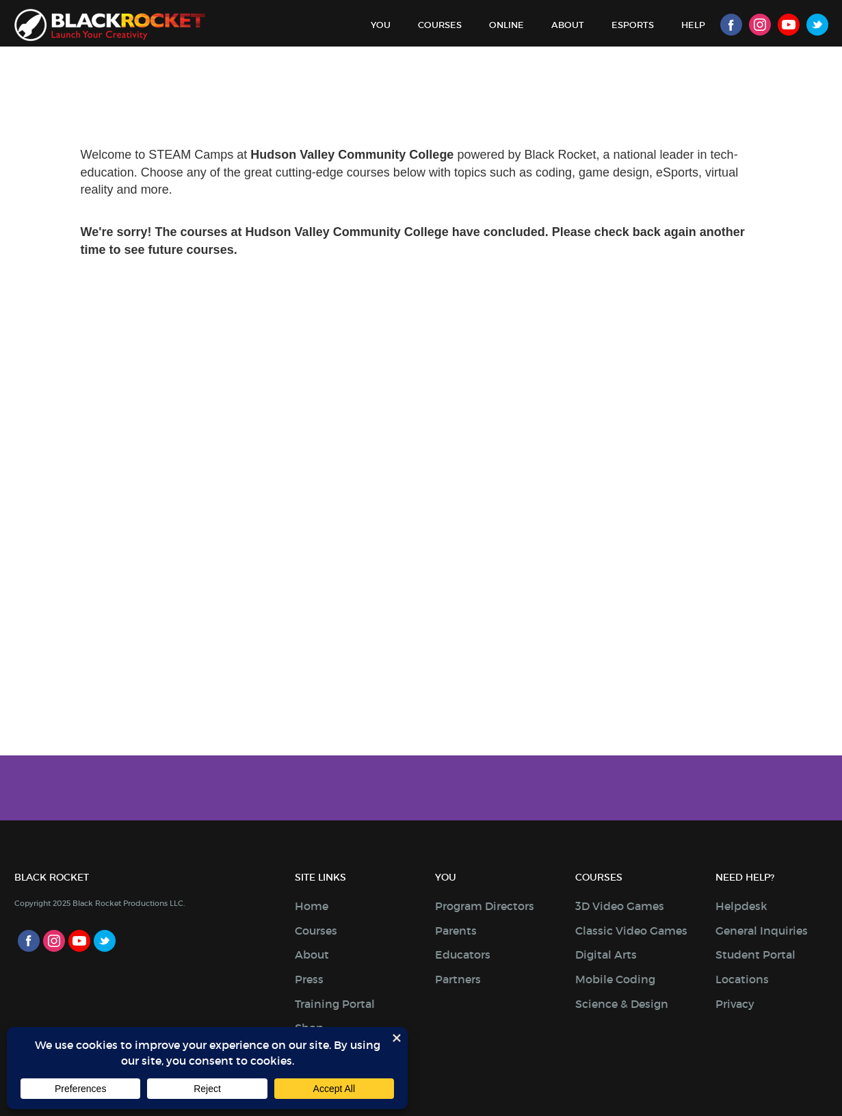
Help (693, 25)
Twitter (817, 25)
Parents (456, 930)
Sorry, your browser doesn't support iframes (421, 443)
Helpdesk (741, 906)
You (381, 25)
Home (311, 906)
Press (309, 979)
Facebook (731, 25)
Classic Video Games (631, 930)
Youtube (789, 25)
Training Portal (335, 1004)
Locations (742, 979)
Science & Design (621, 1004)
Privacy (734, 1004)
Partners (458, 979)
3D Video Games (619, 906)
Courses (440, 25)
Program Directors (484, 906)
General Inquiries (761, 930)
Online (506, 25)
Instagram (760, 25)
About (567, 25)
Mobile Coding (615, 979)
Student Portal (755, 954)
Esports (632, 25)
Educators (462, 954)
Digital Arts (606, 954)
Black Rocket (109, 25)
